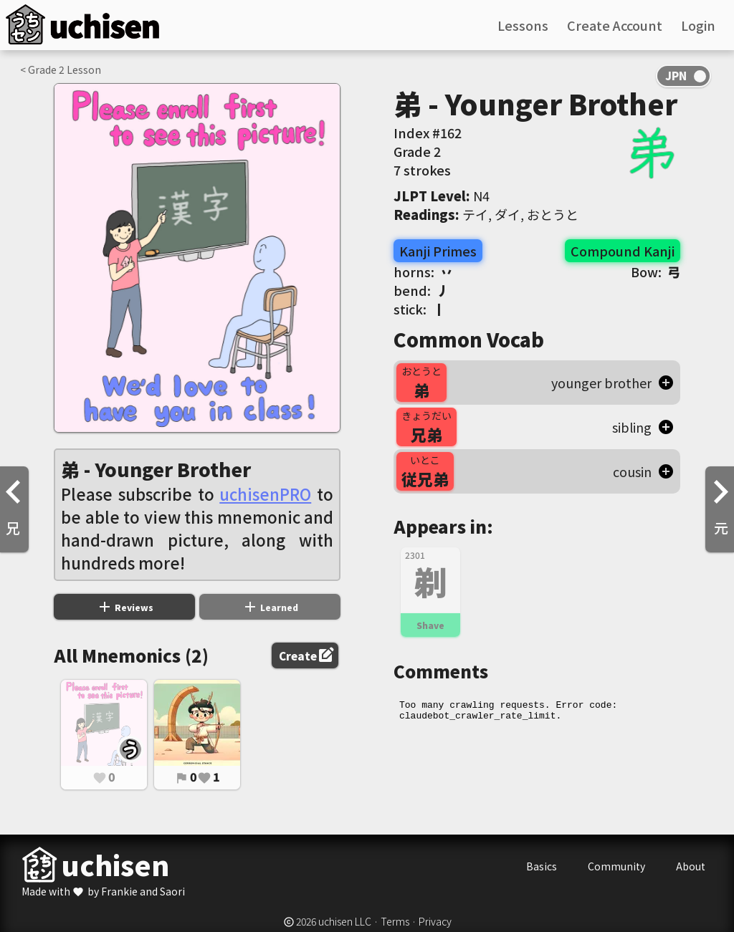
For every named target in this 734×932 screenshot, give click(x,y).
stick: (419, 308)
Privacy (435, 921)
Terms (395, 921)
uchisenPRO (265, 493)
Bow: (655, 271)
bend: (421, 290)
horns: (423, 271)
